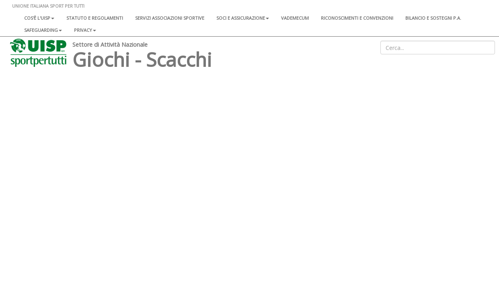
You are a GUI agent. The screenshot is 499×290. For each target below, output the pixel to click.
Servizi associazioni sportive (169, 18)
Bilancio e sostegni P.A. (433, 18)
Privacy (85, 30)
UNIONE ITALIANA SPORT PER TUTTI (48, 6)
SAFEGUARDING (43, 30)
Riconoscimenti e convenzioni (357, 18)
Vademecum (295, 18)
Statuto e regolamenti (94, 18)
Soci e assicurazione (242, 18)
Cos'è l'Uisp (39, 18)
